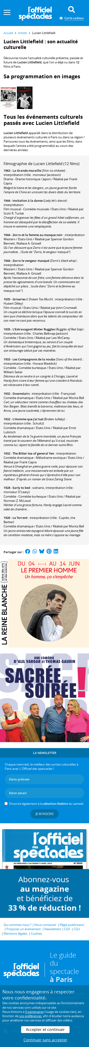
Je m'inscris (45, 814)
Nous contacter (45, 925)
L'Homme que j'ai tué (28, 419)
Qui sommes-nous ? (18, 925)
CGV (67, 929)
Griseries (19, 299)
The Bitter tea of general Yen (33, 453)
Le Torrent (20, 518)
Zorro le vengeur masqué (31, 260)
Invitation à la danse (28, 200)
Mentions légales (15, 933)
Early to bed (21, 488)
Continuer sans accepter (45, 1040)
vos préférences (30, 1016)
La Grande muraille (27, 170)
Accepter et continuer (45, 1029)
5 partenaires (34, 1012)
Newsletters (52, 929)
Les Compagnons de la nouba (34, 359)
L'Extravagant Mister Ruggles (34, 329)
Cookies (36, 933)
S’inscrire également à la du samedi (46, 804)
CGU (77, 929)
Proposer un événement (23, 929)
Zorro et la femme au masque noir (38, 235)
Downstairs (21, 393)
